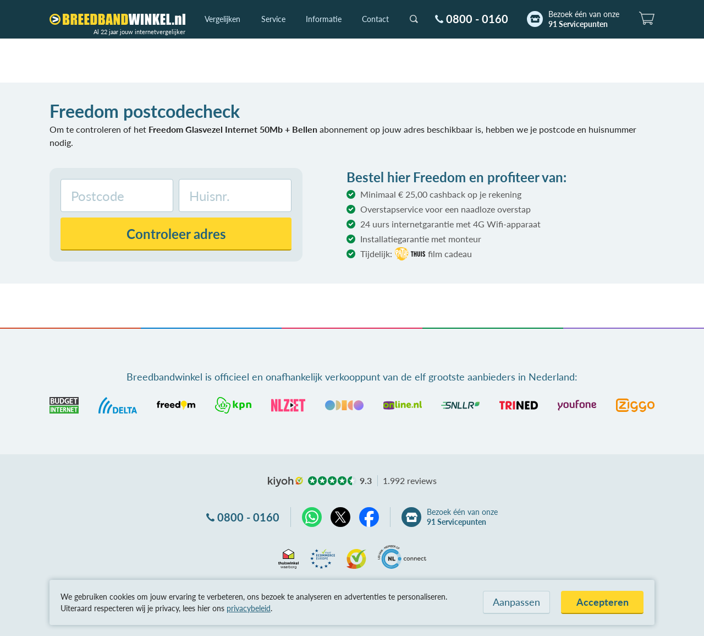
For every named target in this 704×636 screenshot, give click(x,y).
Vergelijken (222, 19)
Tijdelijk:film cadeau (416, 253)
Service (273, 19)
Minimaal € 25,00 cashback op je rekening (440, 194)
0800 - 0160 (477, 18)
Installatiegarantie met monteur (420, 238)
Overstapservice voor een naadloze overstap (445, 209)
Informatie (324, 19)
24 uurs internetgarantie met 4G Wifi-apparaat (450, 224)
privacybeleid (249, 608)
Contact (375, 19)
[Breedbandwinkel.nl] (117, 19)
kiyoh (285, 482)
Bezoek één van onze (583, 19)
